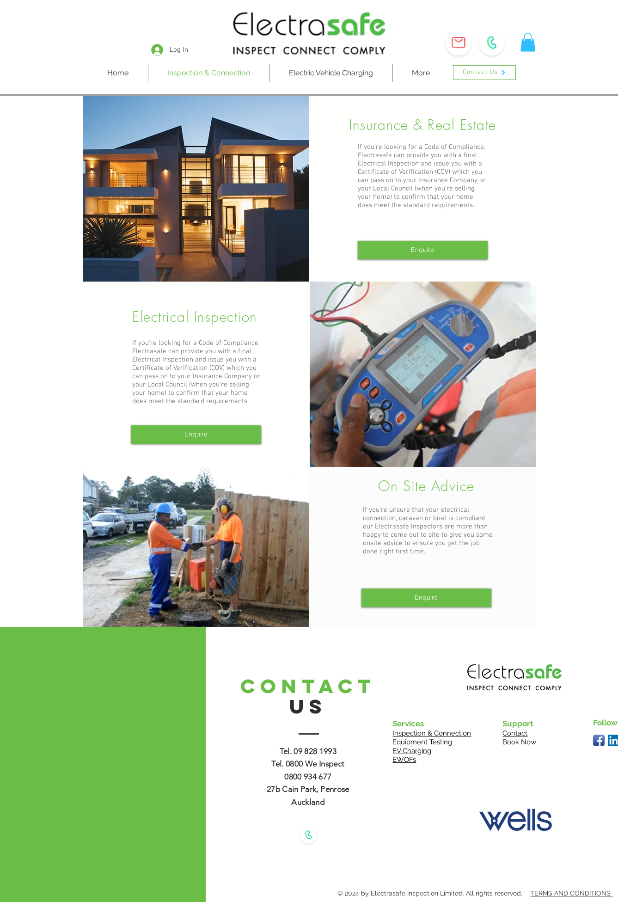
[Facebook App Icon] (599, 740)
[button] (458, 42)
